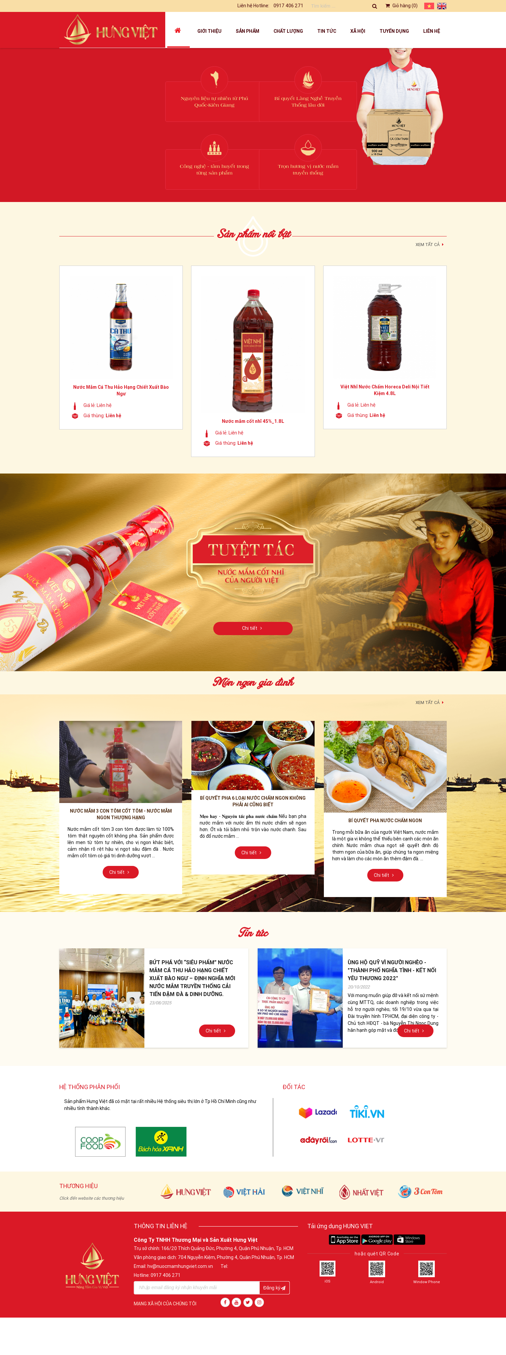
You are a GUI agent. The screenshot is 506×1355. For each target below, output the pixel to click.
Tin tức (326, 31)
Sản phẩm (247, 31)
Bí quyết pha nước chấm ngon (385, 821)
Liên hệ (431, 31)
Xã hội (357, 31)
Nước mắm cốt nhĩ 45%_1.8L (253, 421)
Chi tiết (253, 628)
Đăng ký (274, 1287)
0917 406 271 (288, 6)
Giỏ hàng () (401, 6)
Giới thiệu (209, 31)
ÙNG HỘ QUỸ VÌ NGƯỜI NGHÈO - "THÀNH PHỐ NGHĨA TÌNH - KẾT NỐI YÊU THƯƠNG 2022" (392, 970)
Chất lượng (288, 31)
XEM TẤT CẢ (430, 243)
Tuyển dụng (394, 31)
